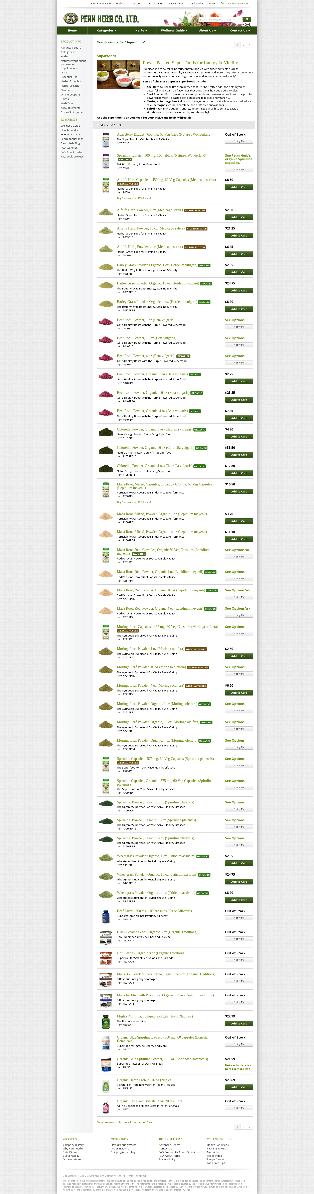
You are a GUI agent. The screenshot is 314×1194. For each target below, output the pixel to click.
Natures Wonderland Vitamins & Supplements (74, 64)
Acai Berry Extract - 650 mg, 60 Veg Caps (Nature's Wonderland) (164, 134)
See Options (235, 320)
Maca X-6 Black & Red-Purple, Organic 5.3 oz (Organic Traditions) (166, 974)
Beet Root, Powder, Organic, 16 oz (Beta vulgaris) (153, 393)
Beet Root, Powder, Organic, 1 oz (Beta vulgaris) (152, 374)
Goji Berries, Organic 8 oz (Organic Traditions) (151, 953)
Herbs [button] (141, 30)
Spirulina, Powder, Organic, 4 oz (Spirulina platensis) (155, 838)
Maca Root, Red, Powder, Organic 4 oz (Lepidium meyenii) (160, 608)
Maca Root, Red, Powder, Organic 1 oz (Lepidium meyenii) (160, 572)
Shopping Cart (236, 3)
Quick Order (196, 3)
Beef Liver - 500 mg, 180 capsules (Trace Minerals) (154, 911)
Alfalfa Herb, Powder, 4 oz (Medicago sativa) (150, 247)
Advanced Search (71, 47)
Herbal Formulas (71, 81)
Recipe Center (215, 1159)
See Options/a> (237, 550)
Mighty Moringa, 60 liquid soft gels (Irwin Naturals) (155, 1016)
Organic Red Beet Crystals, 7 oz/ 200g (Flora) (150, 1101)
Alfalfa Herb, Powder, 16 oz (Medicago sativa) (151, 228)
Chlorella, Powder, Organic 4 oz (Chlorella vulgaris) (155, 466)
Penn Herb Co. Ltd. (101, 18)
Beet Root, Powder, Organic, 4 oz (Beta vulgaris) (152, 411)
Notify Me (239, 141)
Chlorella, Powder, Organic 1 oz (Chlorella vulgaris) (155, 429)
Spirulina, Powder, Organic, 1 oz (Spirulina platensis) (155, 802)
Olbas (64, 72)
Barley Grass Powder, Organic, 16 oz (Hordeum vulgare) (158, 283)
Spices (65, 99)
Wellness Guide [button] (174, 30)
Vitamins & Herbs (217, 1148)
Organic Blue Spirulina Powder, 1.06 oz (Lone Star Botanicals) (162, 1059)
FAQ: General (69, 147)
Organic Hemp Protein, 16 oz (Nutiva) (144, 1080)
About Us (70, 1139)
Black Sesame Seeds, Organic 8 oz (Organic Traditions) (157, 932)
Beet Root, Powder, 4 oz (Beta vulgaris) (145, 356)
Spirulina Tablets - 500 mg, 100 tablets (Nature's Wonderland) (161, 155)
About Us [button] (207, 30)
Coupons (137, 3)
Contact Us (165, 1148)
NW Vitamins (155, 3)
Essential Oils (69, 77)
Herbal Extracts (70, 85)
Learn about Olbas (72, 139)
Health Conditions (72, 130)
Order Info (119, 1139)
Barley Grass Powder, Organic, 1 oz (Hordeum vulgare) (157, 265)
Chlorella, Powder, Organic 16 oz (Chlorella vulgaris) (155, 448)
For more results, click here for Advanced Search (126, 1122)
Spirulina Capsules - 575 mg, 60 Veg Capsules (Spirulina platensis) (165, 759)
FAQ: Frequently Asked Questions (179, 1152)
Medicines (213, 1152)
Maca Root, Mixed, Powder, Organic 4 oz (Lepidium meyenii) (162, 532)
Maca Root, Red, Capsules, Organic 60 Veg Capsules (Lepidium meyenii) (163, 551)
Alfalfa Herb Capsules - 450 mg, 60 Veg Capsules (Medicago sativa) (166, 180)
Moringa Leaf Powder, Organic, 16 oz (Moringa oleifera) (158, 722)
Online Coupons (71, 94)
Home (72, 30)
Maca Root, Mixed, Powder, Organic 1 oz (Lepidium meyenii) (162, 514)
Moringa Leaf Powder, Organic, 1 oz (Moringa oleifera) (157, 704)
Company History (73, 1145)
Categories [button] (106, 30)
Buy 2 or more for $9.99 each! (134, 502)
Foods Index (214, 1155)
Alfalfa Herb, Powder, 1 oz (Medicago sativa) (150, 210)
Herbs (64, 56)
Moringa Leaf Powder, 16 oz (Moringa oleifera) (151, 667)
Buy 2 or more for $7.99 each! (134, 198)
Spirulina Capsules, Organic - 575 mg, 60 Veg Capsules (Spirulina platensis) (164, 782)
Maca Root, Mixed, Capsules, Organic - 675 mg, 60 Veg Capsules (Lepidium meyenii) (164, 486)
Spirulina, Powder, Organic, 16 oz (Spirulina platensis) (156, 820)
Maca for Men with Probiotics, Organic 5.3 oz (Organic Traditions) (165, 995)
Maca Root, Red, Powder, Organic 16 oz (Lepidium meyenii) (161, 590)
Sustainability (71, 1155)
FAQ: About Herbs (71, 152)
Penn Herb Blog (70, 143)
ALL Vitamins (175, 3)
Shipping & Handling (123, 1152)
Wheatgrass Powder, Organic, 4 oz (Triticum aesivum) (156, 893)
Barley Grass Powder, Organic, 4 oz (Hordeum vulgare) (157, 302)
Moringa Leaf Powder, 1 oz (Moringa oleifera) (150, 649)
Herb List (121, 3)
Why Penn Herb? (73, 1148)
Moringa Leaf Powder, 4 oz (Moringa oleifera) (150, 685)
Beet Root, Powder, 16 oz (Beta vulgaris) (146, 338)
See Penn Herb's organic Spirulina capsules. (238, 159)
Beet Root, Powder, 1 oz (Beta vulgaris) (145, 320)
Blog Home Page (101, 3)
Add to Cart (239, 187)
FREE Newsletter (70, 134)
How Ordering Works (123, 1145)
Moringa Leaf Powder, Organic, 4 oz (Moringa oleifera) (157, 740)
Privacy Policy (167, 1159)
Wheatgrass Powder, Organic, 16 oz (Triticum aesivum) (157, 874)
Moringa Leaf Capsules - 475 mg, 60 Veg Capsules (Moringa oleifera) (167, 627)
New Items (67, 90)
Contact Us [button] (240, 30)
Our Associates (72, 1159)
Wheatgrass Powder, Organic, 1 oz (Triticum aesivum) (156, 856)
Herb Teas (67, 103)
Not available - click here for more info (238, 1067)
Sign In (212, 3)
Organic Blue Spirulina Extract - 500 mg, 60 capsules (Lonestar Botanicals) (163, 1039)
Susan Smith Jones (72, 112)
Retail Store (70, 1152)
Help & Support (170, 1139)
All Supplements (71, 108)
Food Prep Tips (216, 1163)
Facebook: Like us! (72, 156)
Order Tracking (120, 1148)
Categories (67, 52)
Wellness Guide (70, 125)
